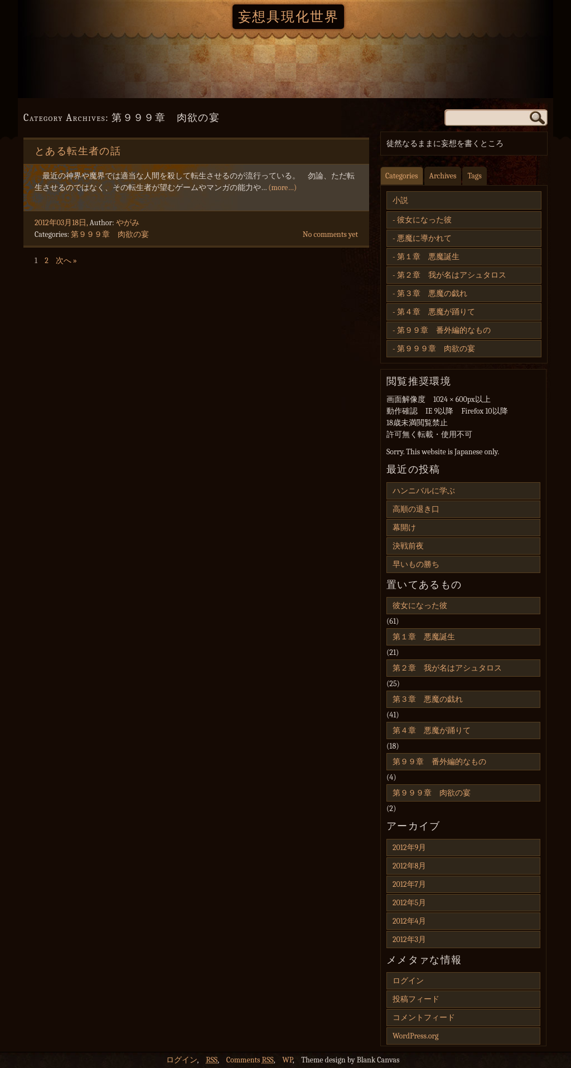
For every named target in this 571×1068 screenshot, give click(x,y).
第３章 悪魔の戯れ (432, 293)
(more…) (282, 187)
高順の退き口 (416, 509)
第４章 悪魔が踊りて (436, 312)
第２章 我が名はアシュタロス (451, 275)
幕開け (404, 527)
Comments (250, 1060)
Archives (443, 176)
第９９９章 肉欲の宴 (110, 234)
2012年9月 (409, 847)
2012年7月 (409, 884)
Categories (401, 176)
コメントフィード (424, 1017)
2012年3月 (409, 939)
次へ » (66, 260)
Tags (474, 176)
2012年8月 (409, 866)
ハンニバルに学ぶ (424, 491)
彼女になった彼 (424, 220)
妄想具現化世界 (288, 17)
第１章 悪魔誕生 (428, 256)
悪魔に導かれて (424, 238)
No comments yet (330, 234)
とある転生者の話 (78, 151)
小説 (400, 200)
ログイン (408, 981)
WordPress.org (415, 1036)
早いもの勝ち (416, 564)
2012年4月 (409, 921)
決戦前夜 (408, 546)
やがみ (127, 222)
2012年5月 (409, 902)
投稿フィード (416, 999)
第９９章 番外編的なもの (444, 330)
